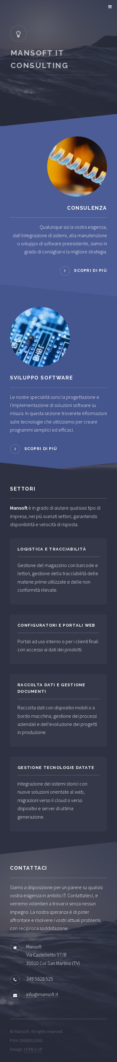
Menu (109, 7)
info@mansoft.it (42, 994)
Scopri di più (90, 270)
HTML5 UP (33, 1049)
